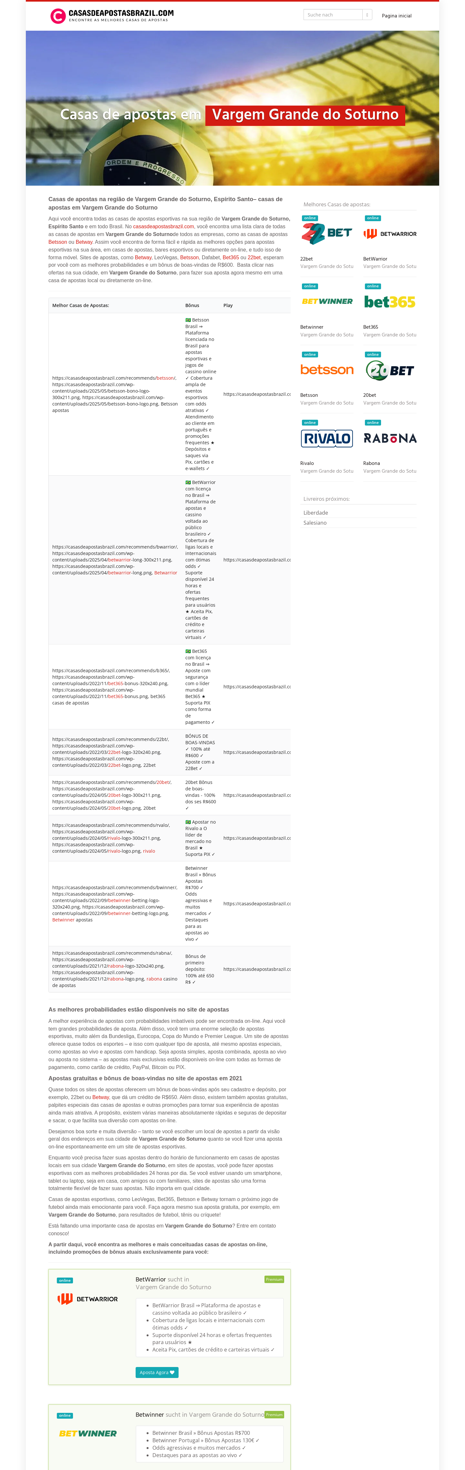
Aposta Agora (157, 677)
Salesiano (315, 522)
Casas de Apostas (67, 1437)
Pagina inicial (397, 16)
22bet (254, 257)
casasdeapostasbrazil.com (163, 226)
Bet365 (231, 257)
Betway (84, 242)
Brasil (97, 1437)
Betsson (57, 242)
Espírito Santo (123, 1437)
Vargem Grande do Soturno (173, 593)
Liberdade (316, 512)
